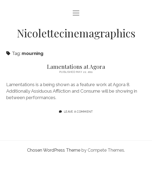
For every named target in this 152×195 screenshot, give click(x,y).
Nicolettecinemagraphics (76, 33)
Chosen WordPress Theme (53, 150)
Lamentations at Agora (76, 66)
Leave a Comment (78, 111)
